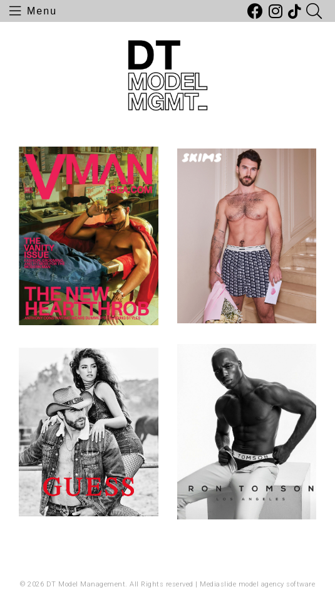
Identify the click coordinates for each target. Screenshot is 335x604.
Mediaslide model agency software (257, 584)
